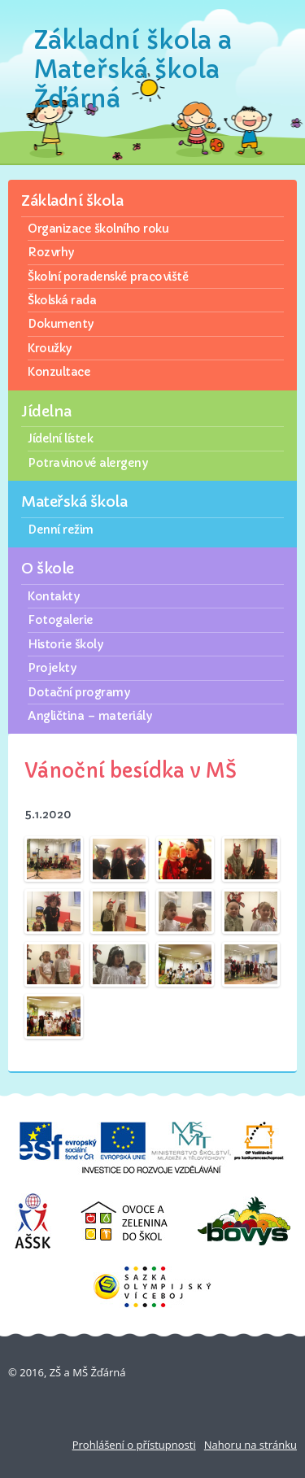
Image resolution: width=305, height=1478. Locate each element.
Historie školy (65, 644)
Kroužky (50, 348)
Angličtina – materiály (89, 715)
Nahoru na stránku (250, 1444)
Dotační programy (78, 692)
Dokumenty (61, 323)
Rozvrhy (51, 252)
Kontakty (53, 596)
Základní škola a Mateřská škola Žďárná (133, 69)
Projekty (52, 668)
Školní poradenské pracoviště (108, 276)
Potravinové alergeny (87, 463)
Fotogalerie (61, 620)
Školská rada (62, 300)
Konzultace (59, 371)
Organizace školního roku (98, 228)
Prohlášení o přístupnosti (134, 1444)
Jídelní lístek (60, 438)
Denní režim (61, 529)
